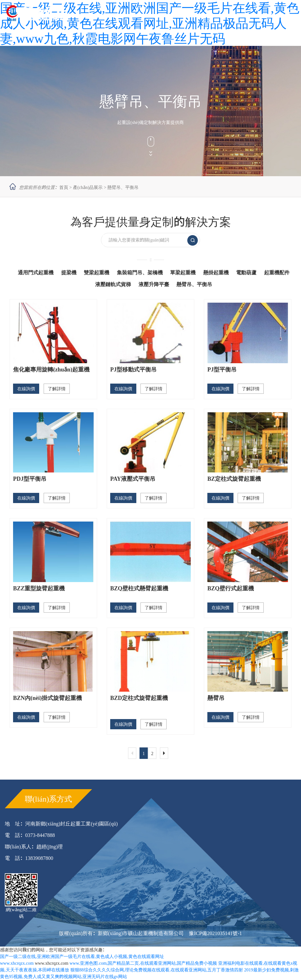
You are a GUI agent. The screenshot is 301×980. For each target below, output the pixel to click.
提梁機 (68, 272)
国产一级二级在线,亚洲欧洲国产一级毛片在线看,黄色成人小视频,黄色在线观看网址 (82, 956)
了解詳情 (57, 388)
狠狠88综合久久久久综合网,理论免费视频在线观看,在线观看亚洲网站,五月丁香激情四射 (156, 970)
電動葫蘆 (246, 272)
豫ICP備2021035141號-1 (215, 933)
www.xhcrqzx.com (17, 963)
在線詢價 (26, 388)
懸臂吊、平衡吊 (123, 187)
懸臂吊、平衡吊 (194, 284)
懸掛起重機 (216, 272)
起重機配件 (277, 272)
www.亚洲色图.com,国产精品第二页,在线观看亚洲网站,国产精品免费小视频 (143, 963)
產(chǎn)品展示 (88, 187)
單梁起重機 (183, 272)
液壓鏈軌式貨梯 (113, 284)
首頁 (63, 187)
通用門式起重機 (36, 272)
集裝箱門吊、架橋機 (140, 272)
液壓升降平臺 (154, 284)
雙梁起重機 (96, 272)
